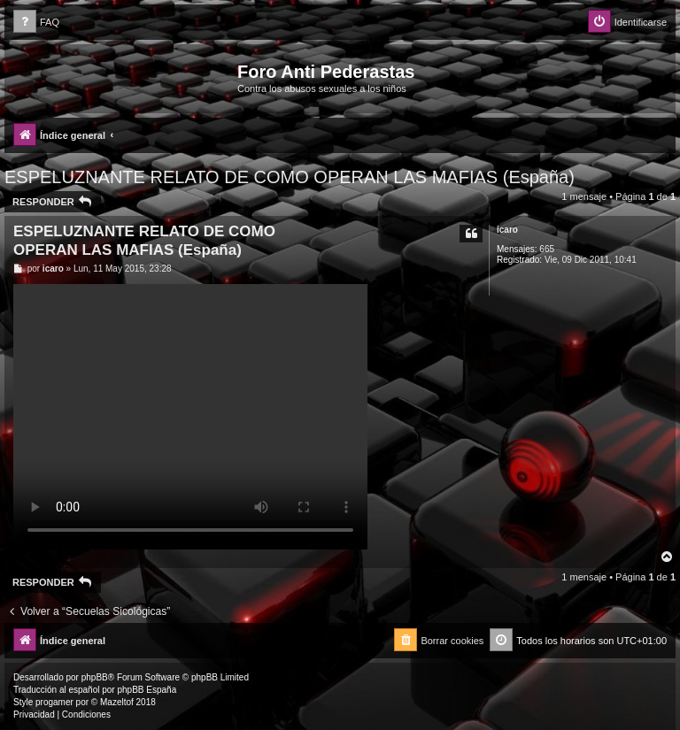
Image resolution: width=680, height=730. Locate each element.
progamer (54, 702)
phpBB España (146, 690)
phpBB (94, 677)
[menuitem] (36, 22)
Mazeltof (117, 702)
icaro (507, 229)
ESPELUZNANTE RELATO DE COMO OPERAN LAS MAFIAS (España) (289, 177)
